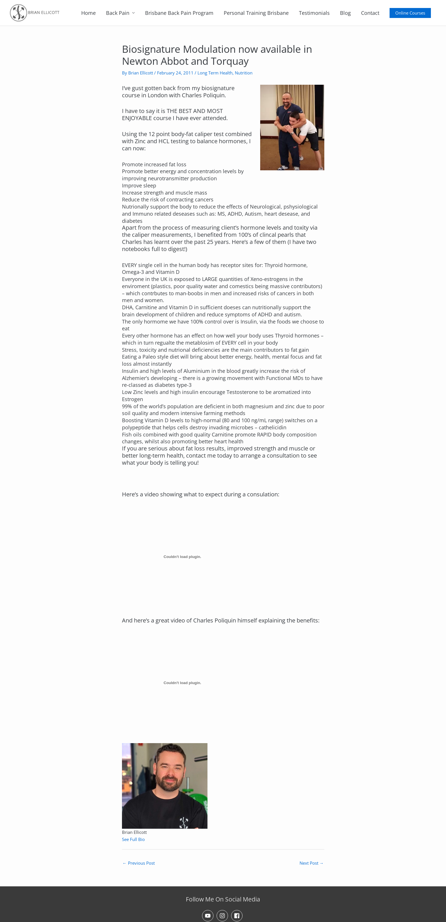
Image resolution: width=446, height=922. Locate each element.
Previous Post (139, 863)
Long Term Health (215, 73)
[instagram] (223, 915)
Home (88, 12)
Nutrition (243, 73)
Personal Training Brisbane (256, 12)
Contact (370, 12)
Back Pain (117, 12)
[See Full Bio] (148, 839)
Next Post (312, 863)
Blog (345, 12)
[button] (410, 13)
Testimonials (314, 12)
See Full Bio (133, 839)
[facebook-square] (237, 915)
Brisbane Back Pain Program (179, 12)
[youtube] (208, 915)
